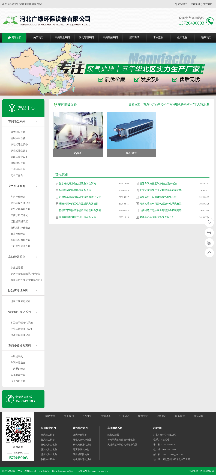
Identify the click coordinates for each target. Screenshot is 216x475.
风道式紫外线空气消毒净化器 (27, 280)
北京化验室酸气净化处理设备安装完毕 (161, 190)
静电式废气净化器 (20, 203)
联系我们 (195, 4)
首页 (146, 104)
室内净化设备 (18, 196)
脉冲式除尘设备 (19, 150)
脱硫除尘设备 (18, 163)
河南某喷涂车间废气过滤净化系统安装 (161, 203)
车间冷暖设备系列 (19, 345)
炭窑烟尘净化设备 (20, 240)
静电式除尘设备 (19, 144)
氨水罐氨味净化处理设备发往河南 (77, 183)
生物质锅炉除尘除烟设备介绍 (75, 190)
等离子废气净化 (19, 215)
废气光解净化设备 (20, 209)
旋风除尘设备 (18, 138)
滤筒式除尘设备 (19, 157)
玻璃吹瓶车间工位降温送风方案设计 (78, 203)
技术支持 (143, 416)
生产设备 (182, 37)
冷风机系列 (17, 356)
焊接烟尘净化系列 (19, 311)
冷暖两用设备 (18, 381)
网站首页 (16, 37)
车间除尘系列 (62, 37)
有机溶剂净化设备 (20, 227)
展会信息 (180, 416)
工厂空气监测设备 (20, 246)
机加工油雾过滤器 (20, 301)
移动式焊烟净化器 (20, 335)
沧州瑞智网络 (207, 471)
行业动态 (124, 416)
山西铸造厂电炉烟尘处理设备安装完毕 (161, 210)
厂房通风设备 (18, 368)
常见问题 (198, 416)
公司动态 (106, 416)
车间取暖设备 (18, 375)
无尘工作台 (17, 175)
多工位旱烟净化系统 (22, 322)
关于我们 (38, 37)
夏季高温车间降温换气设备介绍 (157, 217)
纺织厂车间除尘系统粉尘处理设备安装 (80, 210)
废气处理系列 (86, 37)
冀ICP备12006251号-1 (62, 471)
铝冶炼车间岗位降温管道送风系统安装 (80, 197)
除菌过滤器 (17, 267)
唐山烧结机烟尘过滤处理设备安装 (77, 217)
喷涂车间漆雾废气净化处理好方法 (158, 183)
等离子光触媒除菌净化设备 (25, 273)
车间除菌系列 (110, 37)
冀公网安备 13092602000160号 (93, 471)
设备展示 (161, 416)
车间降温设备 (18, 362)
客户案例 (158, 37)
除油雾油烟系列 (18, 290)
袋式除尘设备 (18, 132)
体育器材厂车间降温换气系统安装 (158, 197)
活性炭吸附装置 (19, 221)
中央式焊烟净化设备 (22, 329)
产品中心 (158, 104)
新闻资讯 (134, 37)
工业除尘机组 (18, 169)
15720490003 (209, 222)
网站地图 (182, 4)
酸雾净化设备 (18, 234)
